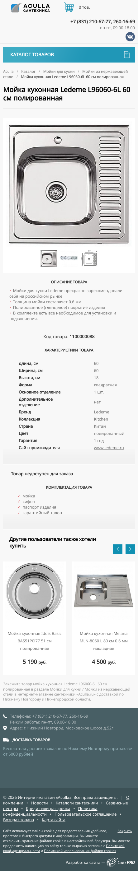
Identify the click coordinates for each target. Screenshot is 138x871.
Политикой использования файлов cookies (80, 851)
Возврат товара (18, 819)
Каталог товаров (70, 54)
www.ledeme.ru (109, 447)
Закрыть (124, 831)
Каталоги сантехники (77, 803)
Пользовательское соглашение (86, 814)
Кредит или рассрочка (48, 808)
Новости (39, 803)
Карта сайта (53, 819)
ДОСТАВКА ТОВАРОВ (31, 740)
